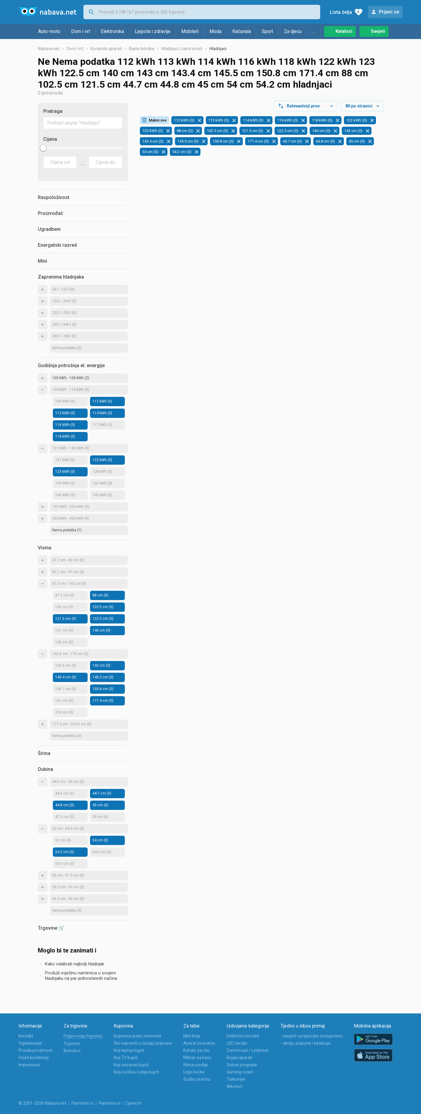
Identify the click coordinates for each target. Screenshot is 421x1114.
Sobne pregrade (242, 1064)
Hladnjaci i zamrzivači (181, 48)
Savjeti (378, 31)
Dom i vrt (80, 31)
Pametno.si (109, 1103)
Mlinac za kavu (197, 1057)
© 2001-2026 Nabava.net (42, 1103)
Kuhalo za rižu (196, 1050)
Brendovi (72, 1050)
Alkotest (234, 1086)
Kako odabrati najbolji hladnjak (74, 964)
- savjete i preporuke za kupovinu (312, 1036)
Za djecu (293, 31)
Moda (215, 31)
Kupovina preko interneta (137, 1036)
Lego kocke (194, 1072)
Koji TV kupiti (126, 1057)
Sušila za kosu (196, 1079)
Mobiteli (190, 31)
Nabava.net (48, 48)
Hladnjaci (218, 48)
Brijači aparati (239, 1057)
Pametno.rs (82, 1103)
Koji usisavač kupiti (131, 1064)
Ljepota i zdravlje (152, 31)
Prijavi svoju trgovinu (83, 1036)
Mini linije (191, 1036)
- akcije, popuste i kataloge (305, 1043)
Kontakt (26, 1036)
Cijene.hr (133, 1103)
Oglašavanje (30, 1043)
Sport (267, 31)
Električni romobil (243, 1036)
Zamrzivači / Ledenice (248, 1050)
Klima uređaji (195, 1064)
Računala (241, 31)
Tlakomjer (236, 1079)
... (313, 31)
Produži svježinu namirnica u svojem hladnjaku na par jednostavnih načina (81, 975)
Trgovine (72, 1043)
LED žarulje (237, 1043)
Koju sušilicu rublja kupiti (136, 1072)
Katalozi (343, 31)
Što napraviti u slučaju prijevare (143, 1043)
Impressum (29, 1064)
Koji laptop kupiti (129, 1050)
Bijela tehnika (141, 48)
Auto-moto (49, 31)
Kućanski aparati (106, 48)
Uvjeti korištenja (34, 1057)
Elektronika (112, 31)
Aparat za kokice (199, 1043)
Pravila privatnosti (36, 1050)
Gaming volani (240, 1072)
